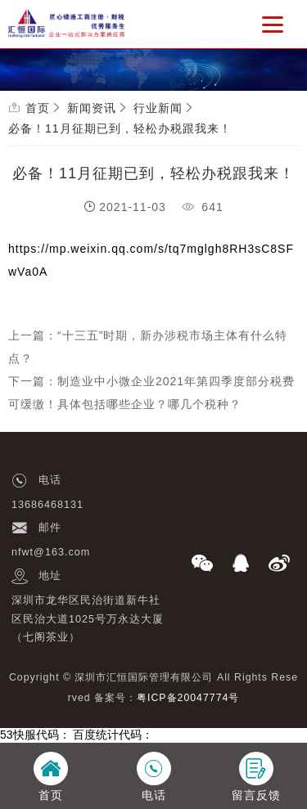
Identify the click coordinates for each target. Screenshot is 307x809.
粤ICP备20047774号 (188, 697)
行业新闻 (158, 108)
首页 (37, 108)
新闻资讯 (91, 108)
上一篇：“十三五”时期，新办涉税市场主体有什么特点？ (147, 347)
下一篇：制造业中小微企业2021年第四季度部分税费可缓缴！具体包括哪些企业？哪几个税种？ (151, 393)
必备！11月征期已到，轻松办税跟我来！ (120, 128)
